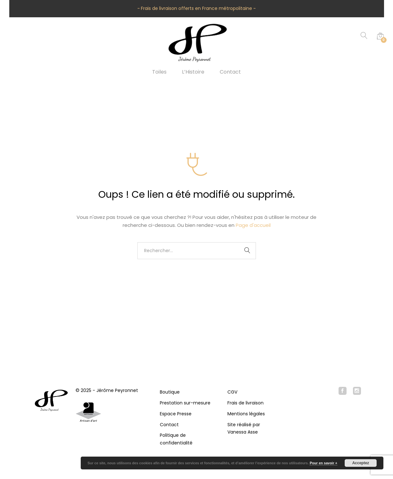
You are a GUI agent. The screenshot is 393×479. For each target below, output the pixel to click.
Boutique (170, 392)
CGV (232, 392)
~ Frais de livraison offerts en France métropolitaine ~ (196, 8)
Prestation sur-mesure (185, 403)
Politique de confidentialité (176, 439)
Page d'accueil (253, 225)
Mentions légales (246, 414)
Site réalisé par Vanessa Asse (243, 428)
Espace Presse (176, 414)
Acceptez (360, 463)
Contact (230, 72)
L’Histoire (193, 72)
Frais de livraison (245, 403)
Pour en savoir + (323, 463)
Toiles (159, 72)
